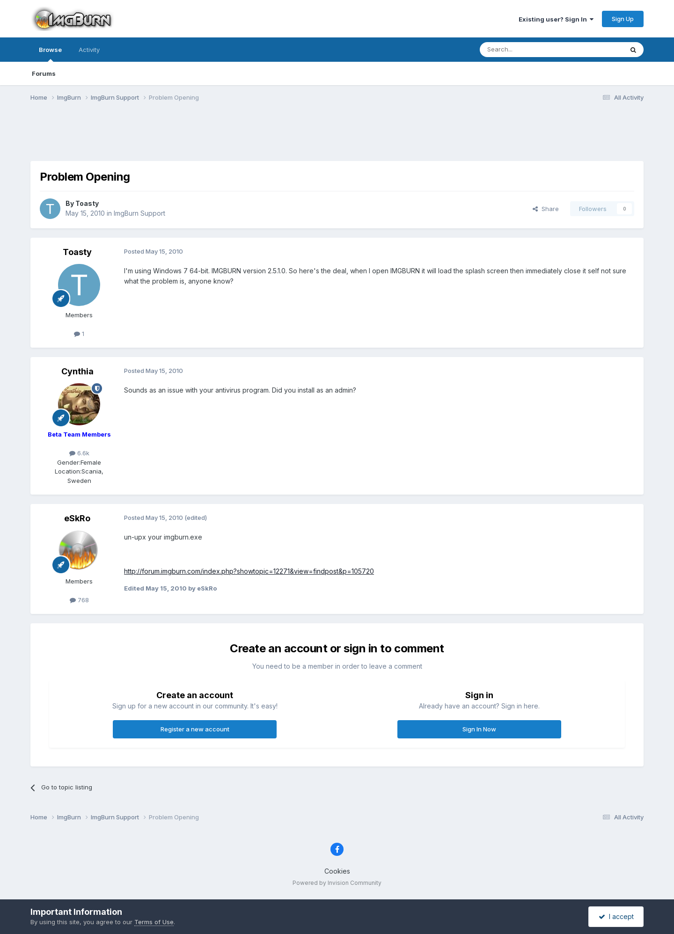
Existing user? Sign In (556, 19)
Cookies (337, 871)
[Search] (527, 49)
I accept (616, 916)
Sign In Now (479, 729)
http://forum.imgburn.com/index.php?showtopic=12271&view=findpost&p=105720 (249, 571)
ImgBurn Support (139, 213)
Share (546, 208)
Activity (89, 49)
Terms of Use (154, 922)
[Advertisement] (337, 137)
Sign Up (623, 18)
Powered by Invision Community (337, 882)
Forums (44, 73)
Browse (50, 54)
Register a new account (195, 729)
